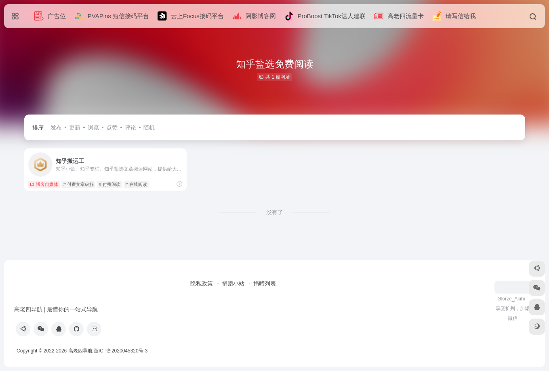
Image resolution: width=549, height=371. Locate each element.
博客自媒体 (44, 184)
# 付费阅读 (109, 184)
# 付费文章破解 (78, 184)
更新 (74, 127)
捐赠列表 (264, 283)
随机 (149, 127)
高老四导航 (80, 351)
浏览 (93, 127)
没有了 (274, 212)
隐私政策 (201, 283)
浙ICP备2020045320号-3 (121, 351)
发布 (56, 127)
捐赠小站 (233, 283)
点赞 (112, 127)
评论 (130, 127)
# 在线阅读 (136, 184)
